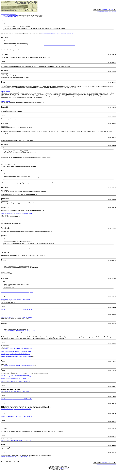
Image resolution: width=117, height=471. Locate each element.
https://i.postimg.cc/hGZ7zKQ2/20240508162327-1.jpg (16, 351)
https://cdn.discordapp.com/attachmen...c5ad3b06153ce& (16, 416)
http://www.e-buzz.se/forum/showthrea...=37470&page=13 (17, 292)
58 (112, 9)
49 (109, 9)
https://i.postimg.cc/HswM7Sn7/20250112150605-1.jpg (16, 376)
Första (104, 9)
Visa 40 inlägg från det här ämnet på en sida (106, 11)
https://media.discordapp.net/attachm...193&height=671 (16, 299)
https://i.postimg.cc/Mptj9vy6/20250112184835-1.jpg (15, 378)
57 (111, 9)
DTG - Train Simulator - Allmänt (10, 15)
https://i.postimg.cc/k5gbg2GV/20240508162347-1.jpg (15, 354)
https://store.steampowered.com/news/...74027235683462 (57, 33)
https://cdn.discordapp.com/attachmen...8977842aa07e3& (17, 309)
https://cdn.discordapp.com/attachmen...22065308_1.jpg (16, 213)
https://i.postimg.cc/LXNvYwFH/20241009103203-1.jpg (19, 365)
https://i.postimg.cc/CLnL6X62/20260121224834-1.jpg (15, 456)
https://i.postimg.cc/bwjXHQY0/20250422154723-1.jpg (16, 440)
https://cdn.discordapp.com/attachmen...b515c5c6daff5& (16, 399)
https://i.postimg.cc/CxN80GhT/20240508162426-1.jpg (16, 356)
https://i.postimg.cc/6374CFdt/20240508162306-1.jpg (18, 348)
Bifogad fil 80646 (5, 91)
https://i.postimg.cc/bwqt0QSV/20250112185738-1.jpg (15, 381)
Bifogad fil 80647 (5, 101)
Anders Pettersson (64, 468)
